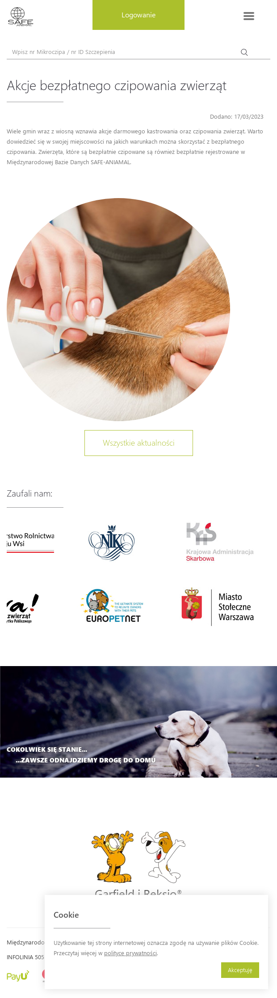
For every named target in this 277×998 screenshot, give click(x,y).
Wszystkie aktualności (139, 442)
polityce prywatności (130, 953)
